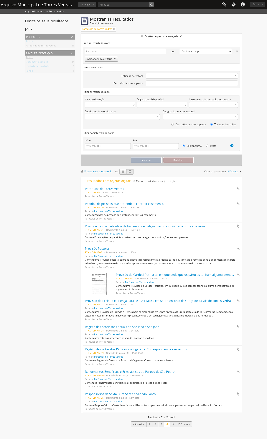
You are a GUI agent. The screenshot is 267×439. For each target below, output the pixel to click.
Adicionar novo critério (101, 59)
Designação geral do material (179, 111)
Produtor (33, 36)
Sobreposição (192, 146)
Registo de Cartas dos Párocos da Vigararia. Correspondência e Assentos (136, 349)
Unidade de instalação (38, 67)
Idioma (233, 4)
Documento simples (37, 62)
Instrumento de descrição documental (210, 99)
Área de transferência (224, 4)
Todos (29, 41)
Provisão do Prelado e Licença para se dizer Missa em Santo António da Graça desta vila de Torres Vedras (158, 301)
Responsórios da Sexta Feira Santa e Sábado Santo (120, 394)
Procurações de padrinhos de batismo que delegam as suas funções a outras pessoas (145, 226)
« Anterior (138, 424)
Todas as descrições (223, 124)
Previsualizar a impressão (96, 171)
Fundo (29, 71)
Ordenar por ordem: (215, 171)
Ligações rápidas (242, 4)
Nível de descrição (39, 52)
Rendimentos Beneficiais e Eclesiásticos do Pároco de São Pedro (130, 372)
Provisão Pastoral (97, 249)
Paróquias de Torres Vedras (41, 46)
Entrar (256, 4)
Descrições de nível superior (188, 124)
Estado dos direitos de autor (100, 111)
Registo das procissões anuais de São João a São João (122, 327)
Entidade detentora (132, 76)
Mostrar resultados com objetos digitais (155, 181)
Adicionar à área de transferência (238, 189)
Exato (211, 146)
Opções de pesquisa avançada (161, 36)
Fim (135, 140)
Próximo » (183, 424)
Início (88, 140)
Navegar (86, 4)
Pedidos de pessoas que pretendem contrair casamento (124, 204)
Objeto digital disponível (150, 99)
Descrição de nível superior (128, 83)
